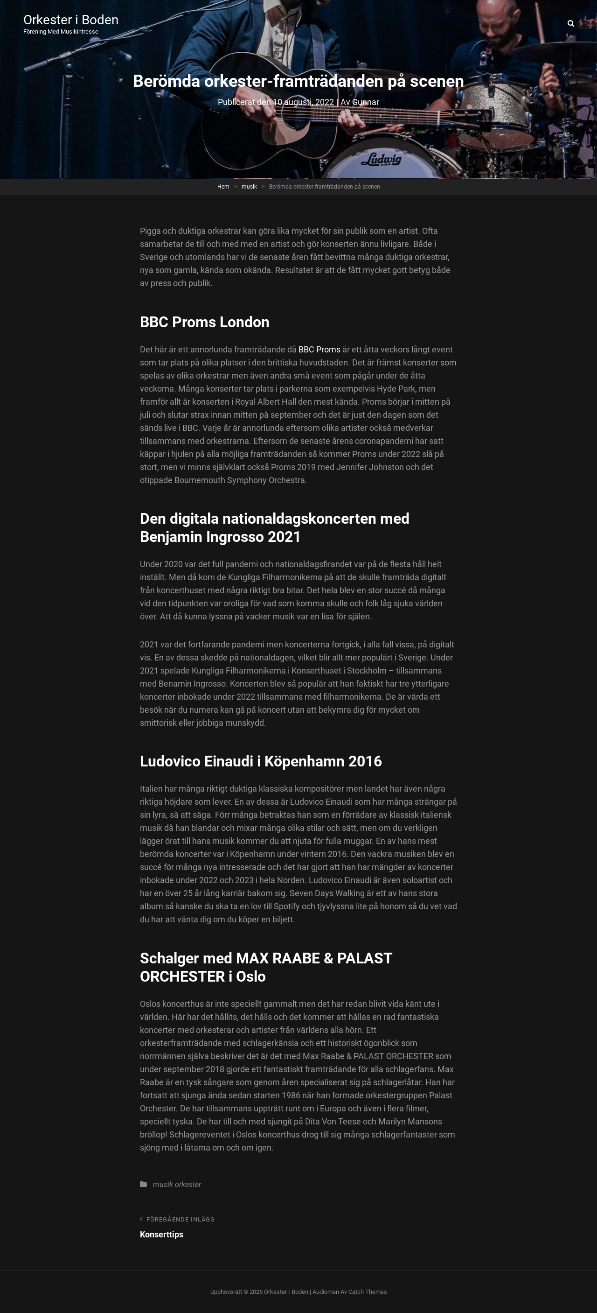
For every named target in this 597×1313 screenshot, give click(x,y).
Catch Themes (367, 1291)
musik (249, 186)
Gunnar (365, 102)
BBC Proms (319, 349)
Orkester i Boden (70, 20)
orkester (188, 1184)
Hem (223, 186)
